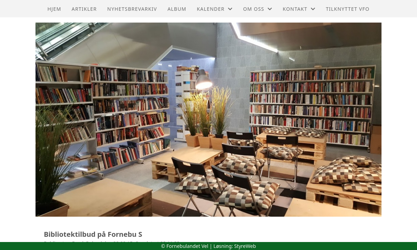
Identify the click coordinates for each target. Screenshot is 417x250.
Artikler (84, 9)
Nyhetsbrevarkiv (132, 9)
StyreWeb (245, 246)
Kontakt (299, 9)
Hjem (54, 9)
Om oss (257, 9)
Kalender (215, 9)
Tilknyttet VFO (348, 9)
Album (176, 9)
